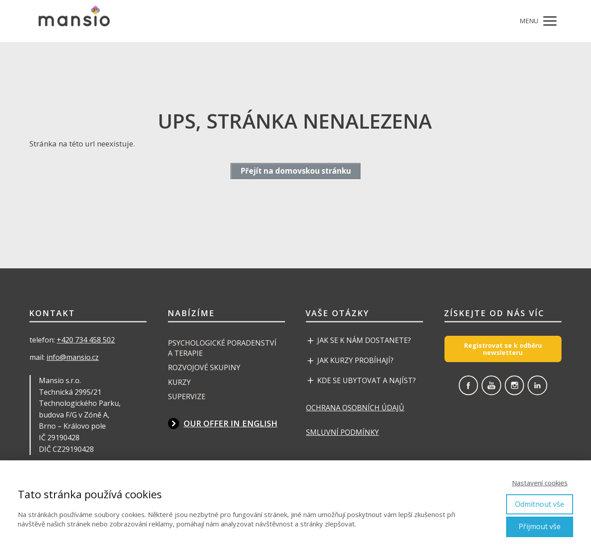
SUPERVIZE (186, 396)
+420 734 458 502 (86, 340)
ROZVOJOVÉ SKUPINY (204, 367)
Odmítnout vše (539, 504)
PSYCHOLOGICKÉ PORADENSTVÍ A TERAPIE (222, 348)
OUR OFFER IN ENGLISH (230, 423)
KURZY (179, 382)
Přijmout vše (540, 526)
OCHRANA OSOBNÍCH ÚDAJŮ (355, 408)
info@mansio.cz (72, 357)
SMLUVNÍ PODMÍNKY (342, 432)
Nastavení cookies (540, 482)
